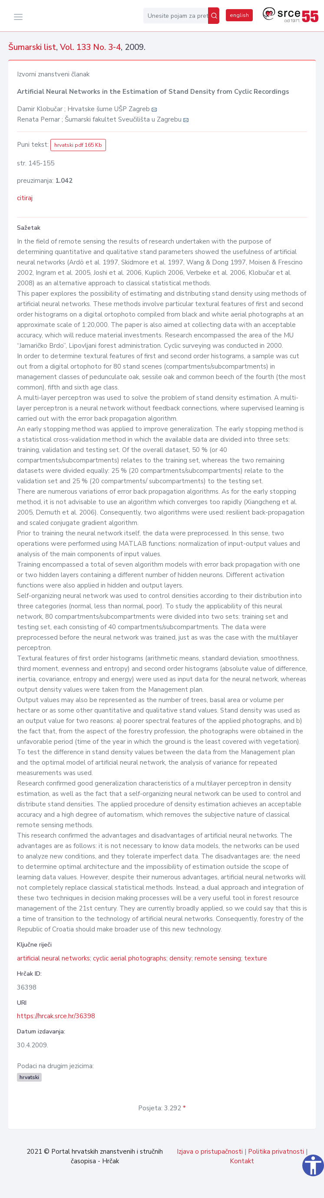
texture (255, 958)
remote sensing (218, 958)
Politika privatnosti (276, 1151)
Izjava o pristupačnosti (210, 1151)
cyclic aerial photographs (129, 958)
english (239, 15)
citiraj (25, 198)
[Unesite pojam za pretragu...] (175, 15)
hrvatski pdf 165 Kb (78, 145)
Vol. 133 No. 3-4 (90, 47)
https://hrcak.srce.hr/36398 (56, 1016)
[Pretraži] (213, 15)
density (180, 958)
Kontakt (242, 1161)
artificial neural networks (53, 958)
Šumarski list (32, 47)
